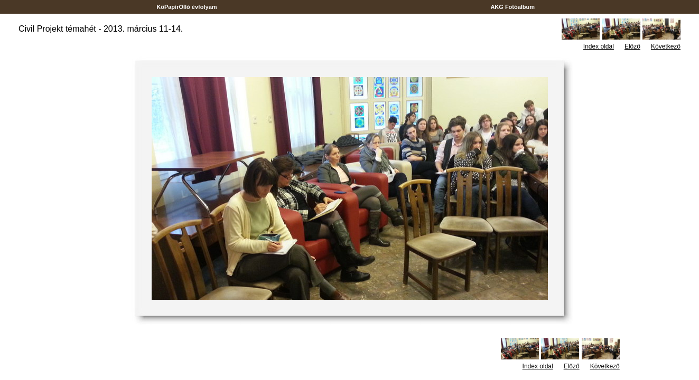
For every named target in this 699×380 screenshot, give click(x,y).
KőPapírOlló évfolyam (186, 7)
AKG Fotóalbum (513, 7)
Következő (666, 46)
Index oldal (598, 46)
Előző (632, 46)
